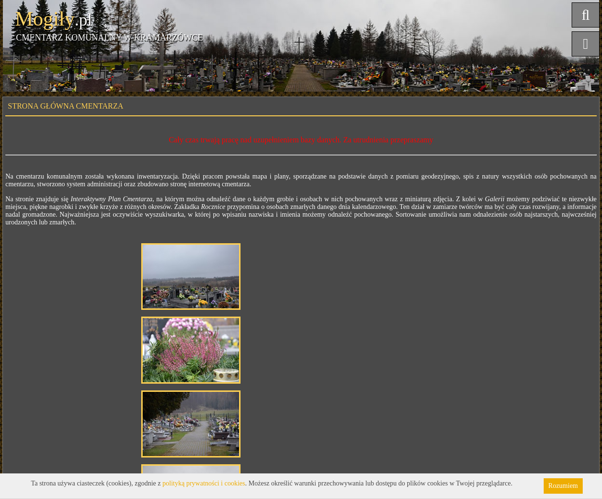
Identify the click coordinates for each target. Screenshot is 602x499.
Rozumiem (563, 485)
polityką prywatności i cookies (203, 483)
